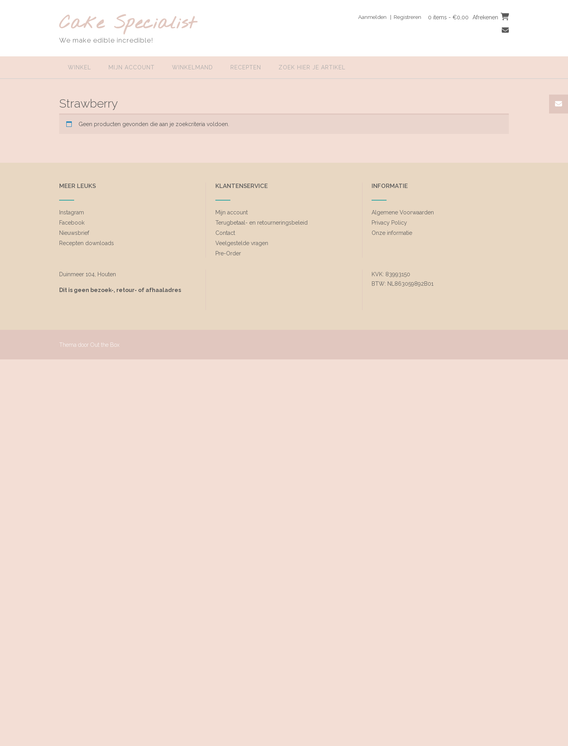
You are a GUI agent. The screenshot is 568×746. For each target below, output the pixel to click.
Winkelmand (192, 67)
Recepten (245, 67)
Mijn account (131, 67)
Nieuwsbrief (74, 233)
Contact (225, 233)
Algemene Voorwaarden (403, 212)
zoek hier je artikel (312, 67)
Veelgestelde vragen (241, 243)
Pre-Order (228, 253)
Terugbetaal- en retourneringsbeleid (261, 223)
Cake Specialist (127, 23)
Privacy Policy (389, 223)
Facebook (71, 223)
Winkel (79, 67)
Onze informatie (392, 233)
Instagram (71, 212)
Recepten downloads (86, 243)
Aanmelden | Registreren (386, 17)
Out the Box (105, 345)
